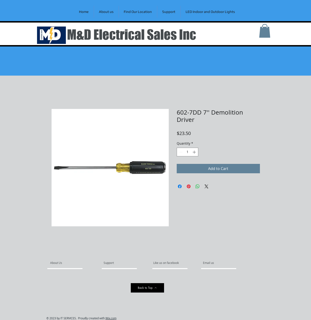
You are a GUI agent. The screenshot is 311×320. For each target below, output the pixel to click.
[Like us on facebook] (167, 262)
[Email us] (215, 262)
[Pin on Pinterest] (188, 186)
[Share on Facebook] (180, 186)
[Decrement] (180, 152)
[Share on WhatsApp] (197, 186)
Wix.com (110, 318)
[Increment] (195, 152)
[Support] (115, 262)
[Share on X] (206, 186)
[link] (264, 31)
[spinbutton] (187, 152)
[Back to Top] (147, 288)
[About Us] (68, 262)
